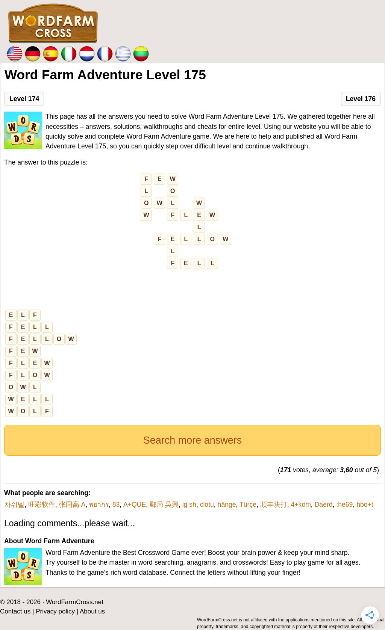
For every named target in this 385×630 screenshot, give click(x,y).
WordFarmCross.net (74, 602)
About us (92, 611)
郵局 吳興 (164, 504)
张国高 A (72, 504)
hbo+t (364, 504)
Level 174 (24, 99)
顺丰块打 (273, 504)
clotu (207, 504)
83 (116, 504)
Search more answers (192, 440)
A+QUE (134, 504)
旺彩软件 (41, 504)
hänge (227, 504)
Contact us (15, 611)
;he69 (344, 504)
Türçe (247, 504)
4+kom (301, 504)
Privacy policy (55, 611)
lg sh (189, 504)
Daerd (324, 504)
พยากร (99, 504)
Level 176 (361, 99)
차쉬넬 (14, 504)
